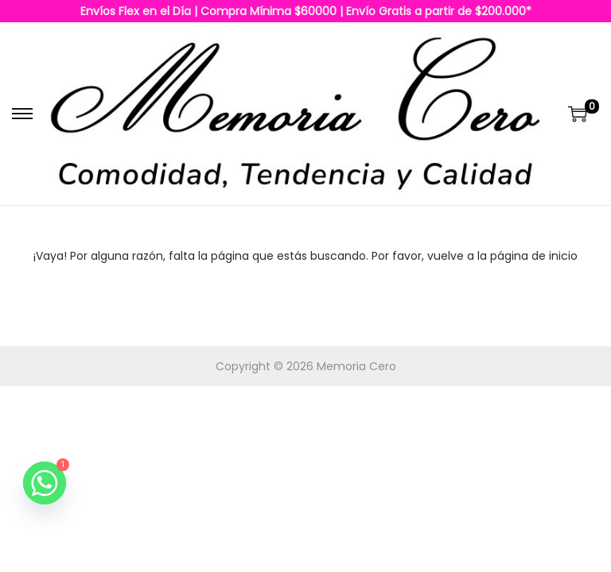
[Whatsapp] (44, 483)
